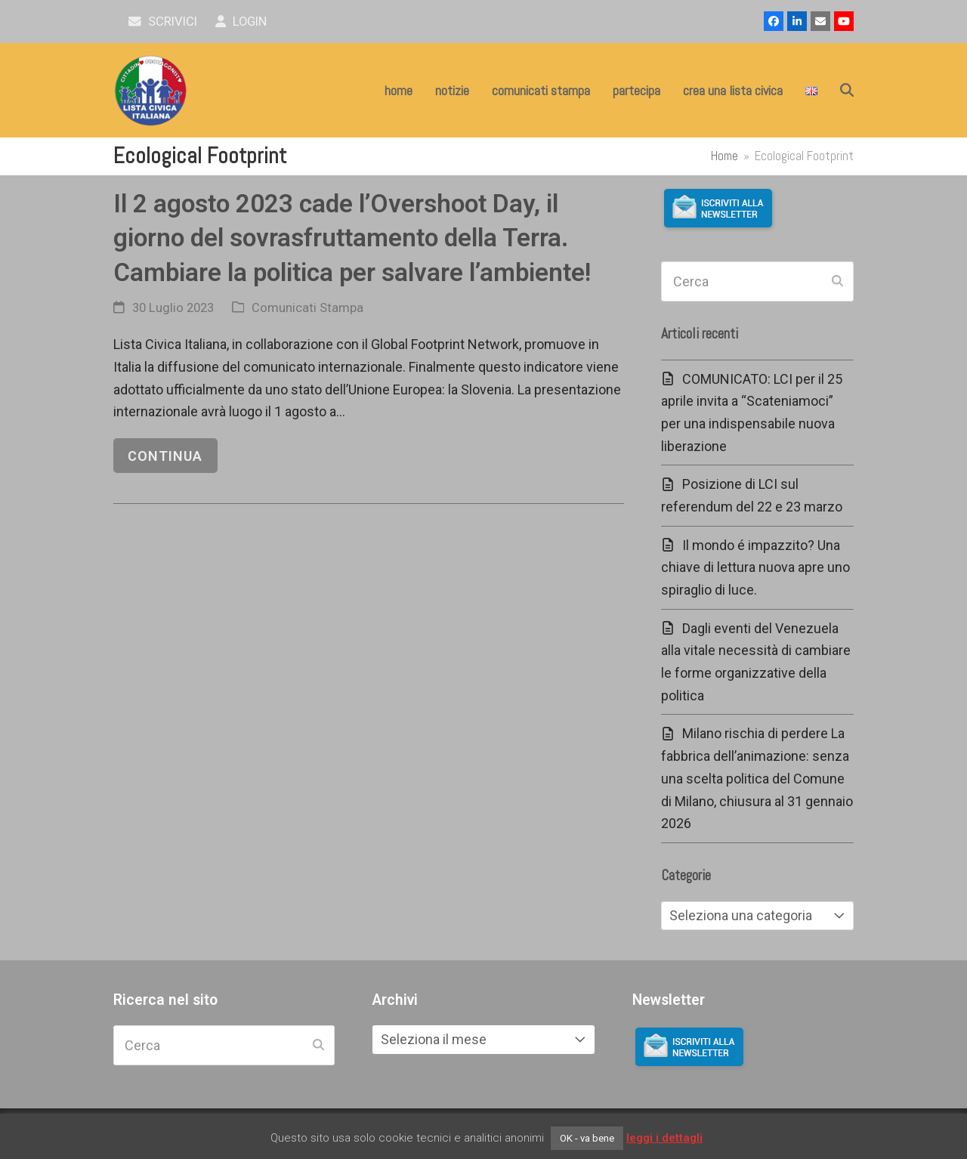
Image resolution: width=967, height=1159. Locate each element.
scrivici (162, 21)
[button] (847, 91)
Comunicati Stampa (307, 308)
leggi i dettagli (664, 1138)
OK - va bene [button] (587, 1138)
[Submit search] (837, 281)
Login (241, 21)
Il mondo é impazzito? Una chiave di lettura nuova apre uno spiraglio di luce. (755, 567)
